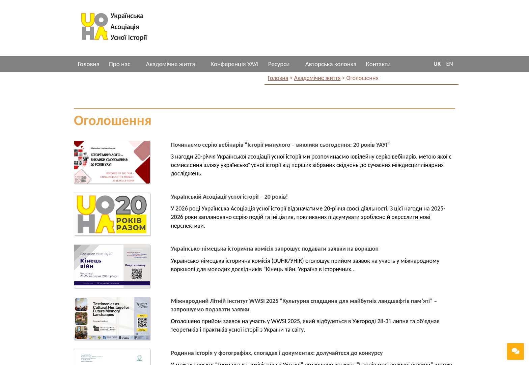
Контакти (378, 64)
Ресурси (279, 64)
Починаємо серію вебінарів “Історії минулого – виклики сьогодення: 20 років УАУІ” (280, 144)
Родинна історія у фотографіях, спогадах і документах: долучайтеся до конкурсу (277, 353)
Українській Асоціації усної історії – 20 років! (229, 196)
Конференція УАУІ (235, 64)
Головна (89, 64)
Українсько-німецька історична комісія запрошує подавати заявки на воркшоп (275, 248)
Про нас (119, 64)
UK (437, 63)
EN (449, 63)
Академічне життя (170, 64)
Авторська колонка (331, 64)
